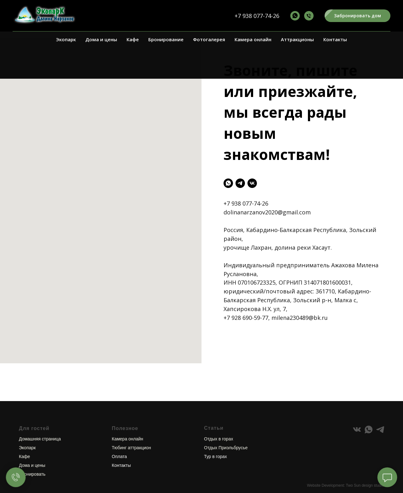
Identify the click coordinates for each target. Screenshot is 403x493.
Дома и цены (101, 39)
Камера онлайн (253, 39)
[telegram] (240, 183)
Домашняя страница (40, 419)
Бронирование (166, 39)
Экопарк (66, 39)
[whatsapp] (228, 183)
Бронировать (32, 455)
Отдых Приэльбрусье (226, 428)
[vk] (252, 183)
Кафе (133, 39)
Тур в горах (215, 437)
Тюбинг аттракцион (131, 428)
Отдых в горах (218, 419)
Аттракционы (297, 39)
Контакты (335, 39)
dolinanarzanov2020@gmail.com (267, 212)
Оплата (119, 437)
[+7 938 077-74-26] (295, 15)
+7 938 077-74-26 (257, 16)
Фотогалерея (209, 39)
